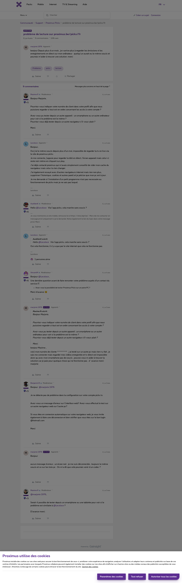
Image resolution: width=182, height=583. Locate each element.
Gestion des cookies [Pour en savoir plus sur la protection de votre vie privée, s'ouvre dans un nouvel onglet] (90, 567)
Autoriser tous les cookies (164, 577)
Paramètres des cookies (111, 577)
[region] (91, 567)
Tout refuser (137, 577)
